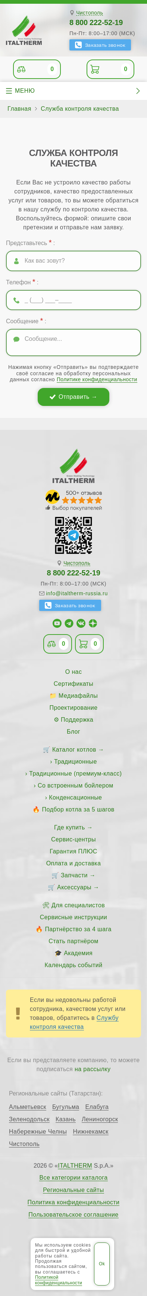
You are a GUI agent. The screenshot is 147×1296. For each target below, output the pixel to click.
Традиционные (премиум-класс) (75, 773)
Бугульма (65, 1107)
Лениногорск (100, 1119)
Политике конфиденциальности (97, 379)
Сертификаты (74, 684)
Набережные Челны (38, 1132)
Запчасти (74, 875)
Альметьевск (27, 1107)
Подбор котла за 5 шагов (78, 809)
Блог (73, 731)
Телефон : (22, 282)
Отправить (74, 397)
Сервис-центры (73, 839)
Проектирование (74, 707)
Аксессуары (74, 887)
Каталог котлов (74, 749)
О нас (73, 672)
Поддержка (77, 719)
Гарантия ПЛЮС (73, 851)
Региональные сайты (73, 1190)
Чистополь (89, 13)
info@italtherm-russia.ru (77, 593)
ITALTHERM (75, 1165)
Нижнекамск (90, 1132)
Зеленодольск (29, 1119)
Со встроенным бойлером (75, 785)
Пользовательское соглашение (73, 1215)
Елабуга (97, 1107)
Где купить (69, 827)
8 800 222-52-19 (96, 22)
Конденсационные (75, 797)
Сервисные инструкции (73, 917)
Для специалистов (78, 905)
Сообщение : (26, 321)
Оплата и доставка (73, 863)
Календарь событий (74, 965)
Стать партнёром (73, 941)
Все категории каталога (73, 1178)
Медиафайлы (78, 696)
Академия (78, 953)
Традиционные (75, 761)
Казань (66, 1119)
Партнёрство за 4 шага (78, 929)
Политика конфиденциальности (74, 1202)
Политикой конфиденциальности (58, 1280)
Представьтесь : (30, 242)
